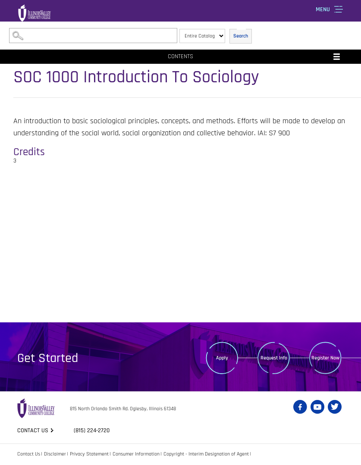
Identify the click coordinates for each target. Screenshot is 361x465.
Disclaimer (55, 454)
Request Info (274, 358)
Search (240, 36)
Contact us (32, 430)
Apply (222, 358)
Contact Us (28, 454)
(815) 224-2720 (92, 430)
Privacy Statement (89, 454)
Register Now (325, 358)
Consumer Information (136, 454)
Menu (323, 9)
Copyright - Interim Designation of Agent (206, 454)
